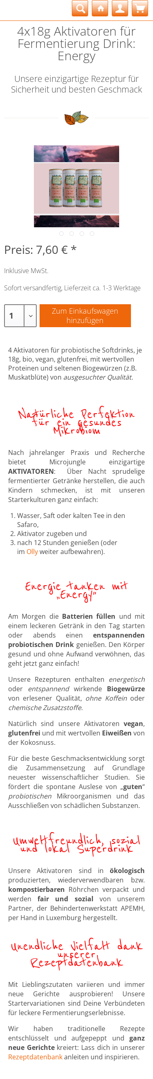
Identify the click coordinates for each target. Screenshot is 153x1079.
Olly (32, 551)
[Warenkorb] (140, 8)
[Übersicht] (100, 8)
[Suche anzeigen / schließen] (80, 8)
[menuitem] (80, 8)
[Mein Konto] (120, 8)
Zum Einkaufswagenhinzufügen (85, 315)
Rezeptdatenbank (35, 1056)
